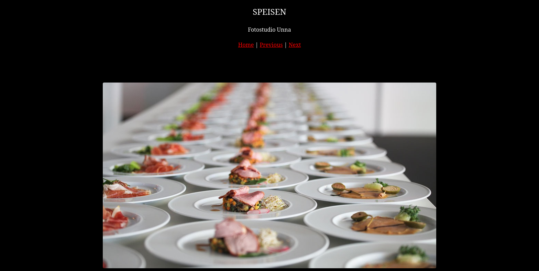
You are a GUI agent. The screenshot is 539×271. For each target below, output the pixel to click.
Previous (271, 44)
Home (246, 44)
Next (295, 44)
